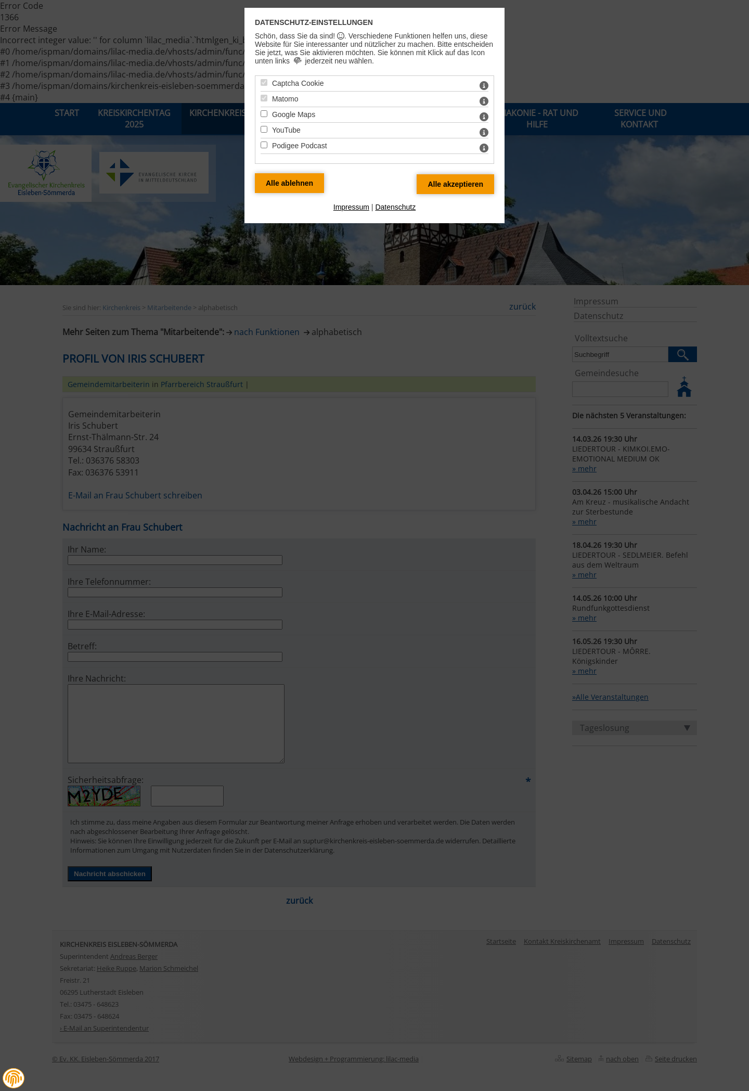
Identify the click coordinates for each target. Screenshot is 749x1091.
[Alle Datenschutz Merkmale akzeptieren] (455, 184)
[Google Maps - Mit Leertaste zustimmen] (264, 113)
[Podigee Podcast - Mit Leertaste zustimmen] (264, 145)
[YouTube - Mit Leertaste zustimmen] (264, 129)
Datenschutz (395, 207)
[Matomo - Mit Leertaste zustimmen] (264, 98)
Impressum (351, 207)
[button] (13, 1078)
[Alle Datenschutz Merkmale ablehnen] (289, 183)
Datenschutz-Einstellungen (314, 22)
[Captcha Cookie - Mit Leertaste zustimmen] (264, 82)
